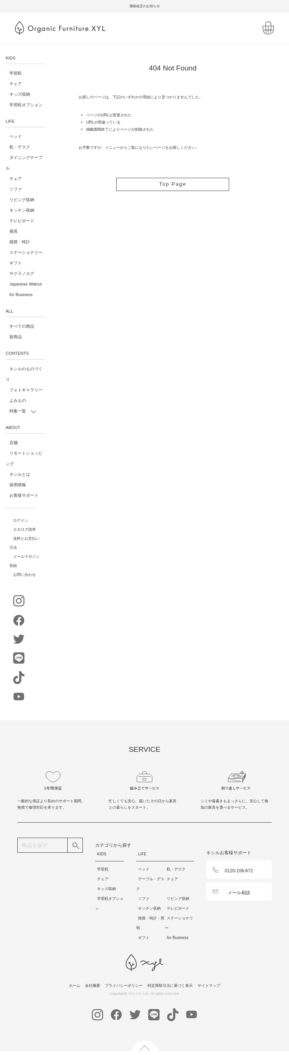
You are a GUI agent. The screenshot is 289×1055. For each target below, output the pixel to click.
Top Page (173, 184)
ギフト (15, 263)
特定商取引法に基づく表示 (170, 985)
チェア (15, 83)
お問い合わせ (24, 575)
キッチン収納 (21, 210)
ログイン (20, 520)
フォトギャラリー (26, 390)
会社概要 (92, 985)
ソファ (15, 189)
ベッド (15, 136)
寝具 (13, 231)
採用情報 (17, 484)
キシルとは (19, 474)
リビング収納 (21, 199)
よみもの (17, 400)
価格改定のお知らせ (144, 6)
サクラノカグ (21, 273)
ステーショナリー (26, 252)
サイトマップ (209, 985)
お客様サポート (23, 495)
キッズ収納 (19, 94)
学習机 (15, 73)
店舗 (13, 442)
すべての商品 (21, 326)
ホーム (74, 985)
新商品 (15, 336)
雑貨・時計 (19, 242)
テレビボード (21, 220)
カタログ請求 (24, 529)
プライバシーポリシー (124, 985)
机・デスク (19, 147)
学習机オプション (26, 104)
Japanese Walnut (25, 284)
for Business (21, 294)
